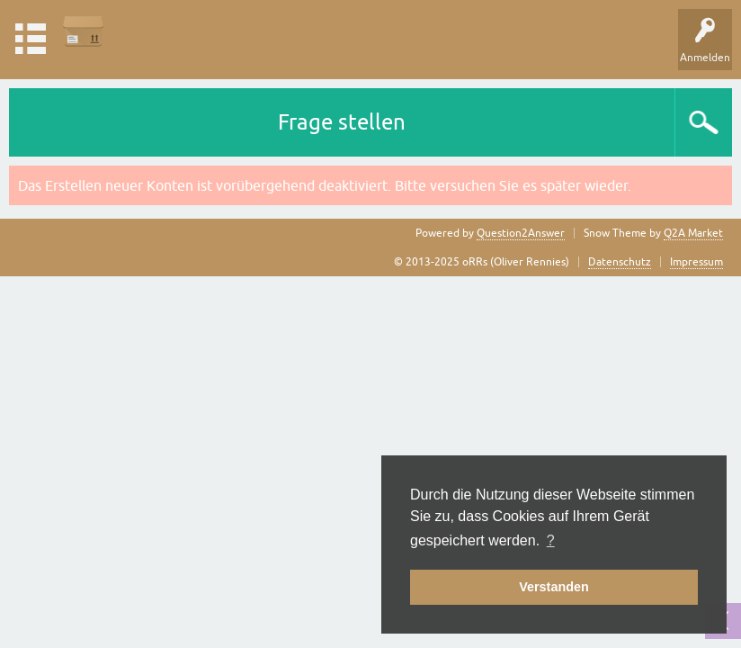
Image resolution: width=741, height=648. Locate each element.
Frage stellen (342, 122)
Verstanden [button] (554, 587)
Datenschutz (619, 262)
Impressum (696, 262)
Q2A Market (693, 233)
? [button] (551, 540)
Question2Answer (521, 233)
